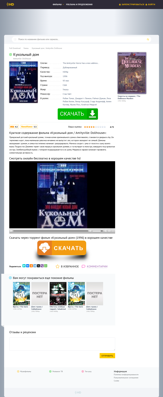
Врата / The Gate (20, 307)
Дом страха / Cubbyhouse (37, 308)
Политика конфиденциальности (126, 374)
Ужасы (66, 89)
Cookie (116, 381)
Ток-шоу (88, 371)
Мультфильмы (25, 371)
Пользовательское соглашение (126, 377)
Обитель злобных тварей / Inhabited (58, 308)
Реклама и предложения (79, 4)
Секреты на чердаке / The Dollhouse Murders (129, 97)
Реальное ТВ (58, 371)
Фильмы (57, 4)
